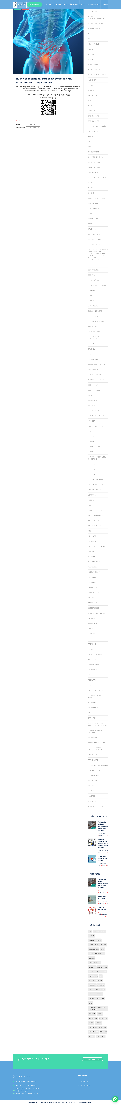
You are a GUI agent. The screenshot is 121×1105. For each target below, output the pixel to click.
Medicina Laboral (95, 526)
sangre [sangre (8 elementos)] (98, 1023)
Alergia (91, 54)
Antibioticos (93, 90)
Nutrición (92, 582)
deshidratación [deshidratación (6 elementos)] (94, 962)
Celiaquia (91, 183)
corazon (91, 213)
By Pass (91, 136)
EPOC (90, 354)
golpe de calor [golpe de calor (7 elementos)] (94, 971)
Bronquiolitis (93, 116)
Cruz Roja (92, 229)
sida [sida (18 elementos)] (100, 1027)
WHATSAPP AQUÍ (84, 1086)
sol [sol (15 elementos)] (105, 1027)
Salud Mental (93, 702)
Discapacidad (93, 306)
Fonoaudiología (94, 375)
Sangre (91, 713)
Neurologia (92, 567)
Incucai (91, 436)
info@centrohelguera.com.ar (23, 1091)
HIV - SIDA (91, 421)
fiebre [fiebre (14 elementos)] (99, 967)
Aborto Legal (93, 11)
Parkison (91, 628)
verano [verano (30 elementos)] (92, 1036)
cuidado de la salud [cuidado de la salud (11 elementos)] (96, 953)
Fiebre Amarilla (94, 369)
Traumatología (94, 770)
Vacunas (91, 786)
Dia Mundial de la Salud (97, 285)
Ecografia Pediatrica (96, 321)
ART (89, 100)
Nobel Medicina (94, 572)
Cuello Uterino (94, 234)
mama (90, 505)
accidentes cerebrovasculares (96, 17)
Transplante (93, 760)
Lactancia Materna (95, 485)
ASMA (90, 106)
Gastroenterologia (96, 380)
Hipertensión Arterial (96, 416)
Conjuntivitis (93, 208)
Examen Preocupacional (97, 364)
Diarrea (91, 301)
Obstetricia (92, 587)
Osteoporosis (93, 608)
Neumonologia (94, 562)
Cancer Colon (93, 152)
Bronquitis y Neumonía (97, 126)
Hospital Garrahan (95, 426)
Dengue (91, 265)
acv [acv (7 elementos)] (90, 931)
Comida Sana (93, 203)
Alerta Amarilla (94, 64)
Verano (91, 791)
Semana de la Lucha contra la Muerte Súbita (97, 724)
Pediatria (91, 634)
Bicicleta (91, 111)
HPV (89, 431)
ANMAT (90, 85)
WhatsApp (36, 5)
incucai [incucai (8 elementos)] (91, 980)
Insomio (91, 452)
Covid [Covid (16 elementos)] (103, 949)
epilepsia (91, 349)
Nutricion (92, 577)
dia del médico (93, 280)
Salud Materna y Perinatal (94, 696)
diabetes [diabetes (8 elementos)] (92, 967)
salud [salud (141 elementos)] (91, 1023)
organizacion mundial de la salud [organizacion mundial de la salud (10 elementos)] (97, 1008)
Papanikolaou (93, 623)
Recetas (105, 4)
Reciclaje (91, 680)
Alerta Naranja (94, 70)
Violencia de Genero (96, 806)
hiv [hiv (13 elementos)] (101, 976)
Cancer (91, 147)
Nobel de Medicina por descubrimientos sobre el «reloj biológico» (104, 843)
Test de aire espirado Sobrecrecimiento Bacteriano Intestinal (104, 826)
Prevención (92, 644)
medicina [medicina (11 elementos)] (92, 985)
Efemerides (92, 326)
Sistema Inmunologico (96, 742)
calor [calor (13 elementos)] (103, 931)
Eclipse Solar (93, 316)
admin (19, 120)
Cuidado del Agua (95, 244)
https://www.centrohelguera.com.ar (25, 1093)
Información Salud (95, 447)
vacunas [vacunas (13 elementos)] (103, 1032)
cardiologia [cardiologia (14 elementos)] (93, 944)
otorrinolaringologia (97, 613)
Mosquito (92, 541)
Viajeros (91, 796)
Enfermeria (92, 344)
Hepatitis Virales (94, 411)
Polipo (90, 639)
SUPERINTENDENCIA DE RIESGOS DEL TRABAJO (96, 749)
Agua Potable (93, 44)
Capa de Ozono (94, 167)
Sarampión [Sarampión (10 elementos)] (93, 1027)
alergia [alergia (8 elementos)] (96, 931)
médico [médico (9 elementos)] (91, 989)
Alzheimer (92, 80)
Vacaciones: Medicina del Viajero (102, 858)
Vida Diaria (92, 801)
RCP (89, 675)
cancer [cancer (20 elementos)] (91, 935)
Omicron (91, 598)
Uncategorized (33, 128)
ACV (89, 34)
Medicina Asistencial (96, 515)
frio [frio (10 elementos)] (105, 967)
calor (90, 141)
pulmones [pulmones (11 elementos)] (103, 1018)
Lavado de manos (94, 490)
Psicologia (92, 659)
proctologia (35, 124)
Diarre (90, 295)
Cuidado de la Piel (95, 239)
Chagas (91, 193)
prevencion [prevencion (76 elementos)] (93, 1018)
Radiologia (92, 670)
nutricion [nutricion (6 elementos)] (98, 994)
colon (24, 124)
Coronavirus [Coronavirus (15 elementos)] (94, 949)
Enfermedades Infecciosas (93, 338)
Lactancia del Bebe (95, 479)
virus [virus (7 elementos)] (103, 1036)
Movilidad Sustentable (97, 546)
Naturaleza (92, 551)
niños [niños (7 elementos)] (91, 994)
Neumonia (92, 556)
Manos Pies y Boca (95, 510)
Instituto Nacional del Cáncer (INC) (97, 458)
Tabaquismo (92, 755)
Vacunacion (92, 780)
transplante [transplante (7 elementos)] (93, 1032)
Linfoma (91, 500)
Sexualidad (92, 737)
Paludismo (92, 618)
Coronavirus (93, 219)
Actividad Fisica (94, 28)
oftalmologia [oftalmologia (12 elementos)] (94, 998)
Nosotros (21, 5)
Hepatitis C (92, 405)
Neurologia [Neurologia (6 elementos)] (100, 989)
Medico (91, 531)
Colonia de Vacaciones (97, 198)
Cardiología (93, 172)
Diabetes (91, 290)
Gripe (90, 395)
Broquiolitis (93, 131)
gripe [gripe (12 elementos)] (104, 971)
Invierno (91, 464)
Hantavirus (92, 400)
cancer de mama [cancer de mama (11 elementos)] (95, 940)
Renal (90, 685)
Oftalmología (93, 592)
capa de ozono (94, 162)
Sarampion (92, 718)
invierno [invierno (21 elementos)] (99, 980)
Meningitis (92, 536)
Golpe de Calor (94, 390)
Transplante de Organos (98, 765)
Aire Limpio (92, 49)
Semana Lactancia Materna (95, 731)
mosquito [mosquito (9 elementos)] (100, 985)
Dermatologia (93, 270)
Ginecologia (93, 385)
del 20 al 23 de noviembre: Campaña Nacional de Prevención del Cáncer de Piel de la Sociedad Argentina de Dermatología (98, 255)
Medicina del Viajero (96, 521)
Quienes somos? (94, 664)
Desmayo (91, 275)
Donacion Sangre (95, 311)
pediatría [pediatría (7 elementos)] (92, 1014)
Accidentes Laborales (96, 23)
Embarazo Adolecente (97, 331)
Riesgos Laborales (95, 690)
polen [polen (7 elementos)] (100, 1014)
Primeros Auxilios (95, 654)
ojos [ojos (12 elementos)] (102, 998)
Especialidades (93, 359)
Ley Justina (92, 495)
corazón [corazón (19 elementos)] (103, 944)
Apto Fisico (92, 95)
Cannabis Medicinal (95, 157)
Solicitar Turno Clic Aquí (84, 1061)
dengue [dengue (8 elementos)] (92, 958)
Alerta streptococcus (97, 75)
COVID (90, 224)
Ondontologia (94, 603)
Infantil (91, 441)
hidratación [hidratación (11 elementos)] (93, 976)
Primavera (92, 649)
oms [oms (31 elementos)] (90, 1003)
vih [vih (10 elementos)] (98, 1036)
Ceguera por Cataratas (97, 177)
